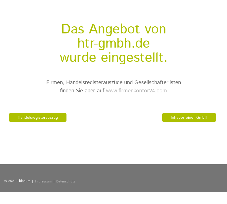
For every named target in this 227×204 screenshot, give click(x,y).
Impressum (43, 181)
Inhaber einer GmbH (189, 117)
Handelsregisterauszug (38, 117)
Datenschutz (65, 181)
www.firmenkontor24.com (136, 91)
